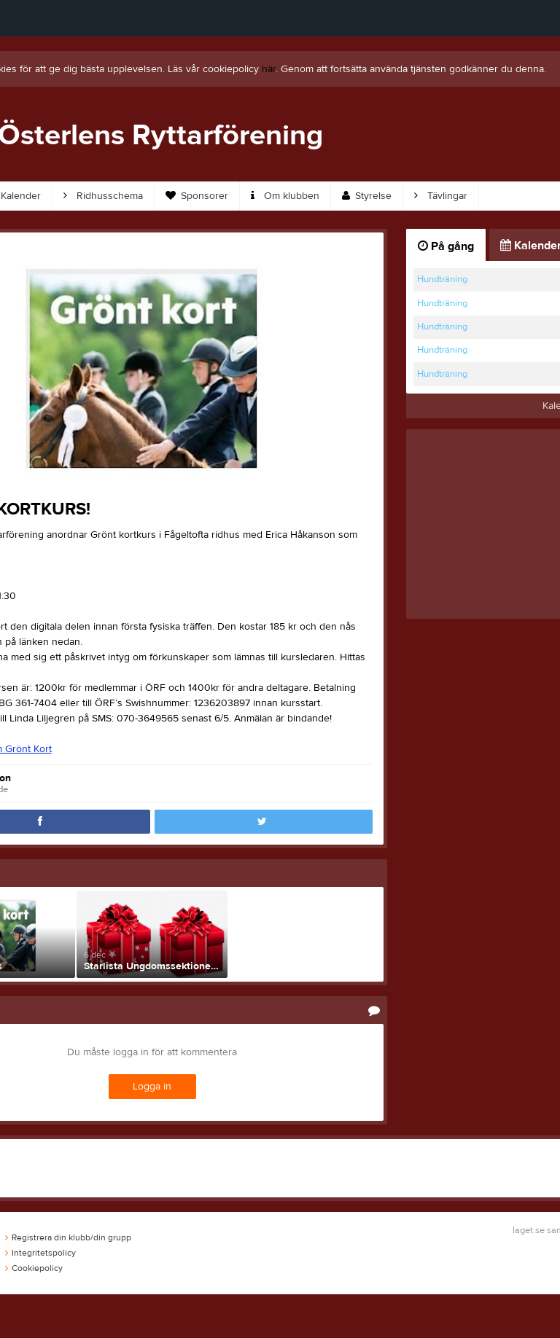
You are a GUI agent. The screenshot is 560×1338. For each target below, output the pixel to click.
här (269, 69)
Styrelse (367, 196)
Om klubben (285, 196)
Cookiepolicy (34, 1268)
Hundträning (442, 279)
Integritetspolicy (40, 1253)
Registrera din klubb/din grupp (68, 1237)
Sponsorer (197, 196)
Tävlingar (440, 196)
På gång (446, 246)
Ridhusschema (103, 196)
